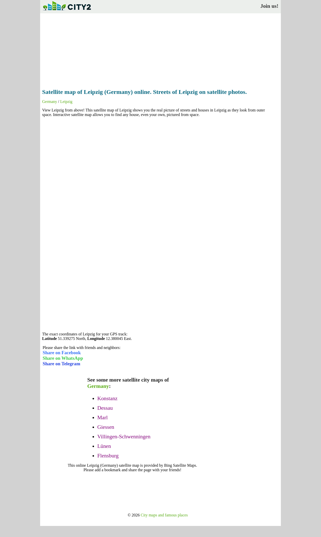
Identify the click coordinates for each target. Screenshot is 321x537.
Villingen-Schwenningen (123, 437)
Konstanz (107, 398)
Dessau (105, 408)
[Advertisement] (160, 49)
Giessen (105, 427)
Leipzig (66, 101)
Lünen (104, 446)
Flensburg (108, 456)
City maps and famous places (164, 515)
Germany (49, 101)
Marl (102, 417)
